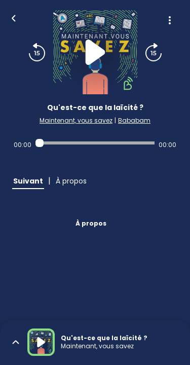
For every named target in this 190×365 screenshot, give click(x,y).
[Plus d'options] (170, 20)
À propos (90, 223)
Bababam (134, 120)
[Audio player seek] (95, 143)
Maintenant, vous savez (76, 120)
